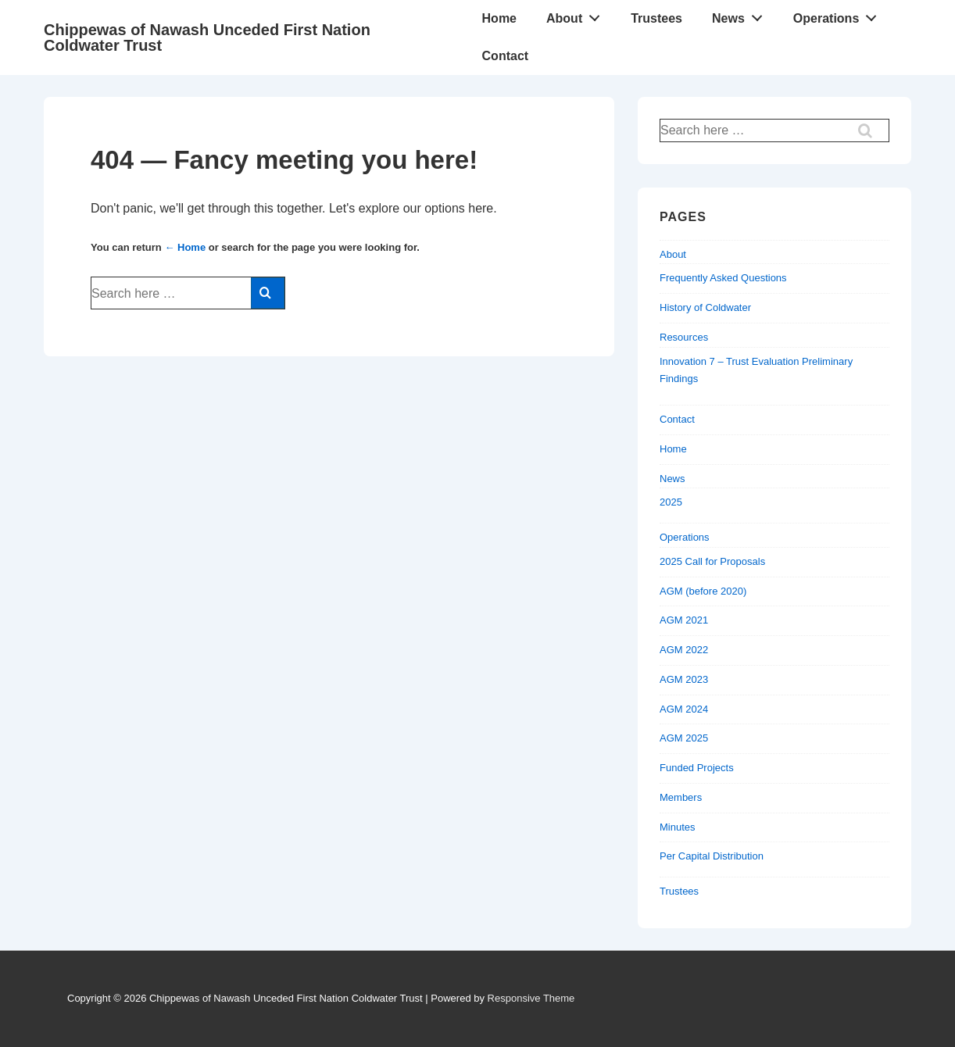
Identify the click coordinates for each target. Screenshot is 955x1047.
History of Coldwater (705, 307)
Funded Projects (697, 768)
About (577, 15)
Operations (839, 15)
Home (499, 18)
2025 (671, 502)
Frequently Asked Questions (723, 278)
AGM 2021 (684, 620)
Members (681, 797)
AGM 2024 (684, 709)
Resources (684, 337)
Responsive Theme (531, 998)
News (741, 15)
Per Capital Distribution (712, 856)
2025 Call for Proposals (712, 561)
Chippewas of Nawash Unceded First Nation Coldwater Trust (207, 37)
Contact (505, 56)
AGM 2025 (684, 738)
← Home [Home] (185, 247)
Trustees (656, 18)
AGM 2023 (684, 679)
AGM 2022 (684, 650)
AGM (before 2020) (703, 591)
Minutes (678, 827)
